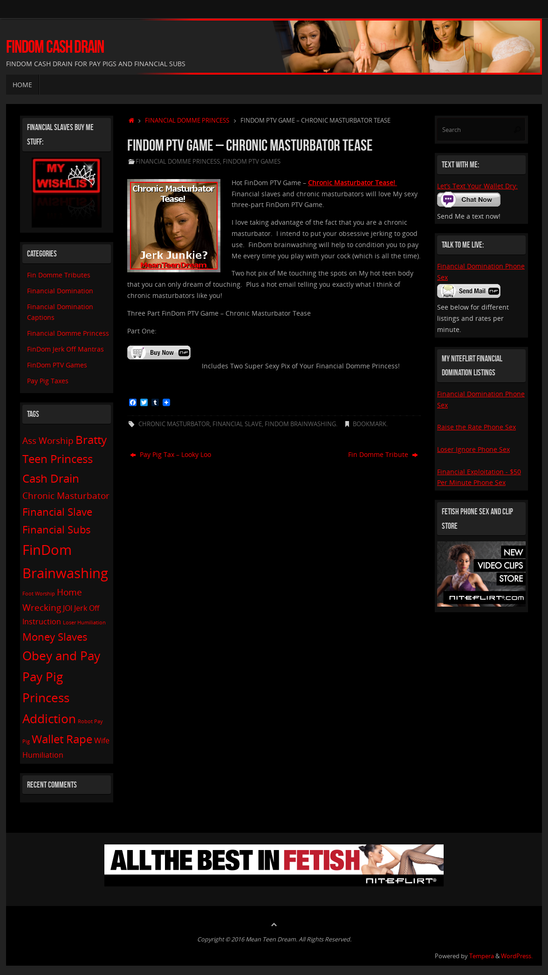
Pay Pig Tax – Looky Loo (170, 454)
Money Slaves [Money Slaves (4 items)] (55, 636)
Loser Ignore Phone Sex (473, 449)
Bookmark (369, 424)
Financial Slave (237, 424)
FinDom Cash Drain (55, 46)
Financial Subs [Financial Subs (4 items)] (56, 529)
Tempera (481, 956)
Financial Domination (60, 290)
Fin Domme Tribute (383, 454)
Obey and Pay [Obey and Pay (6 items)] (61, 655)
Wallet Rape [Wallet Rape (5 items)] (62, 739)
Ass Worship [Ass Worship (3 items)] (48, 440)
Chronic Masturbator (174, 424)
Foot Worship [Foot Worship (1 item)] (38, 593)
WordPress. (517, 956)
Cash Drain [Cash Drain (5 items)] (50, 478)
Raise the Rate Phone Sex (476, 426)
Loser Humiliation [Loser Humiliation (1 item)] (84, 622)
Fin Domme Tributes (58, 274)
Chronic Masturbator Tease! (352, 182)
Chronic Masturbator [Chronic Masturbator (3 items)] (66, 495)
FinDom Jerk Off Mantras (65, 349)
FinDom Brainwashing (300, 424)
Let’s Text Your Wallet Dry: (477, 185)
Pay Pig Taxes (47, 380)
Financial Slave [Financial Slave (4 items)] (57, 512)
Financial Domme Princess (187, 120)
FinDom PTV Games (252, 162)
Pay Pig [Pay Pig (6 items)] (42, 676)
